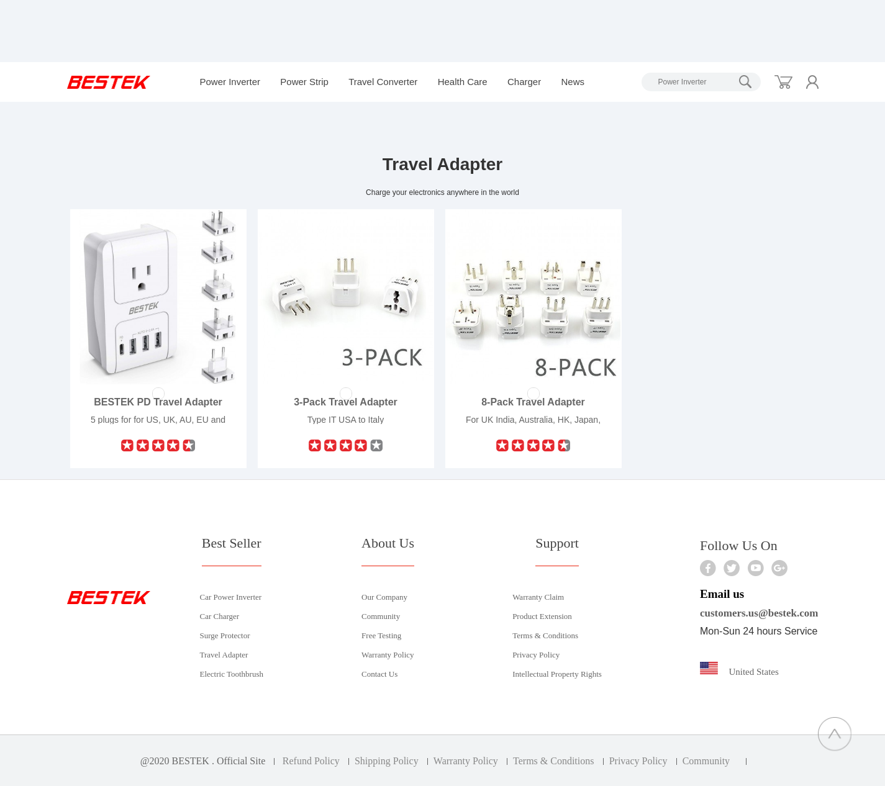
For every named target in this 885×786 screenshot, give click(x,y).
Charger (524, 81)
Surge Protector (225, 635)
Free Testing (381, 635)
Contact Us (379, 674)
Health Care (463, 81)
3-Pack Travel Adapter (345, 402)
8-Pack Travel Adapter (533, 402)
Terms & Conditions (545, 635)
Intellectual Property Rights (557, 674)
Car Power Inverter (231, 597)
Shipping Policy (387, 761)
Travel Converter (382, 81)
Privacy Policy (536, 654)
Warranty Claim (538, 597)
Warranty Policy (387, 654)
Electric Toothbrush (231, 674)
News (572, 81)
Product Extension (542, 616)
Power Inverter (230, 81)
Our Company (384, 597)
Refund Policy (311, 761)
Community (380, 616)
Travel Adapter (224, 654)
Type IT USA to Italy (345, 420)
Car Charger (220, 616)
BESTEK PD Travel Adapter (158, 402)
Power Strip (304, 81)
